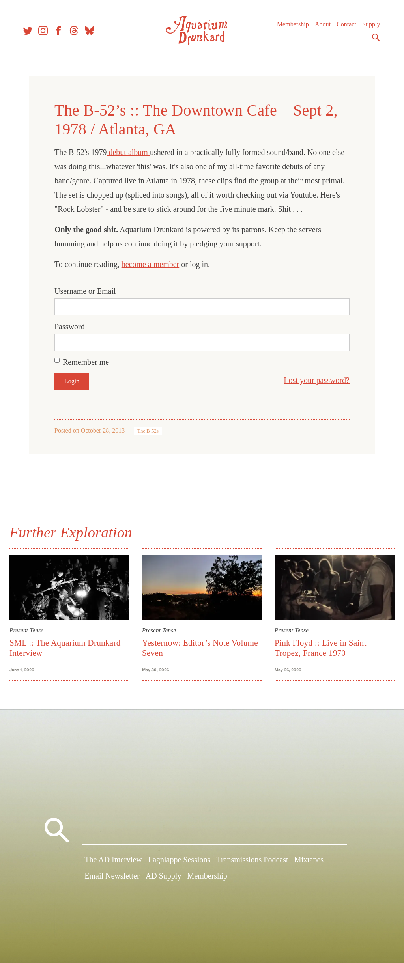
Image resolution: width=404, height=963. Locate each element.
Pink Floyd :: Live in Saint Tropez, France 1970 (319, 646)
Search (372, 41)
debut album (128, 152)
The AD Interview (113, 863)
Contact (343, 27)
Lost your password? (317, 380)
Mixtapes (309, 863)
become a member (151, 264)
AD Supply (163, 879)
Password (69, 326)
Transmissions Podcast (252, 863)
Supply (367, 27)
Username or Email (85, 291)
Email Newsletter (111, 879)
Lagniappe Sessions (179, 863)
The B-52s (148, 431)
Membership (289, 27)
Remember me (86, 362)
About (319, 27)
